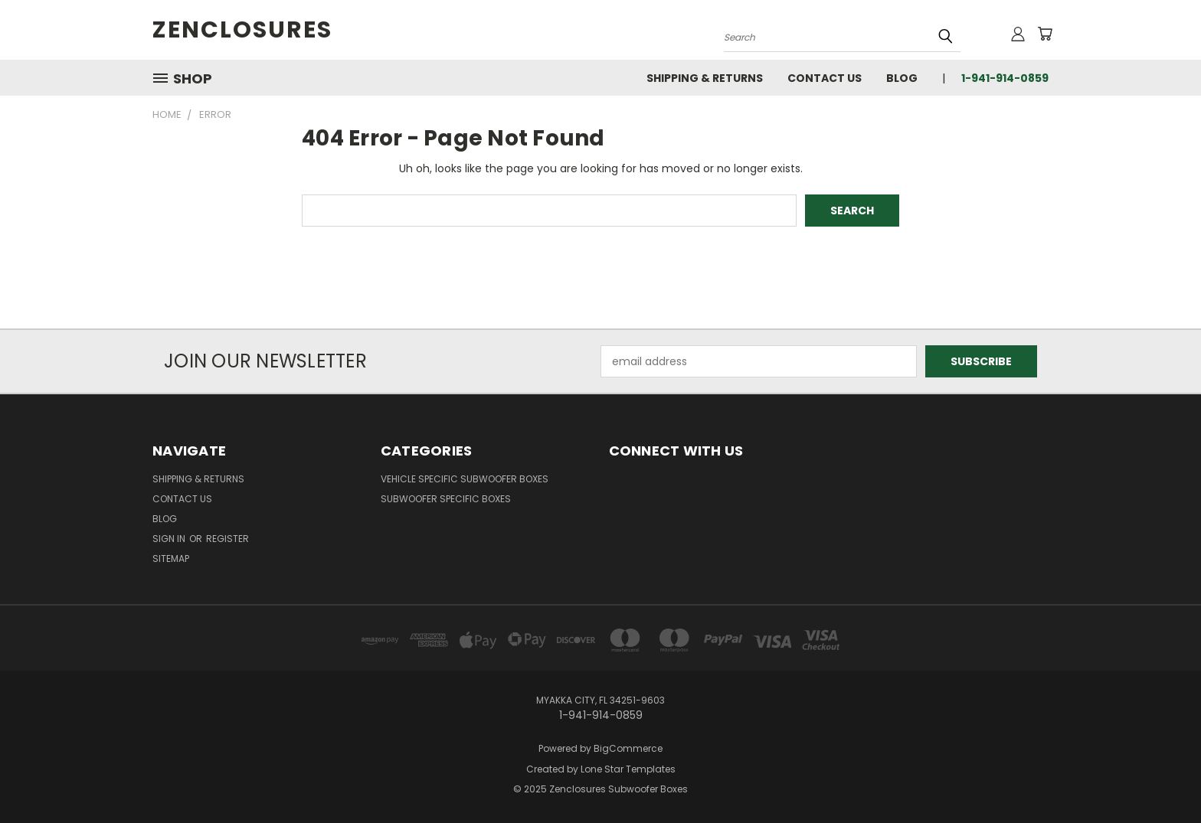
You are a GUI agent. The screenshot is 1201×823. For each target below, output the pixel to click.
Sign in (170, 538)
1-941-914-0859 (1005, 78)
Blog (902, 78)
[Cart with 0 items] (1044, 33)
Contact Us (824, 78)
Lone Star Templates (628, 769)
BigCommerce (628, 748)
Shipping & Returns (704, 78)
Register (227, 538)
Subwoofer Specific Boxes (446, 498)
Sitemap (170, 558)
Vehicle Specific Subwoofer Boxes (464, 478)
